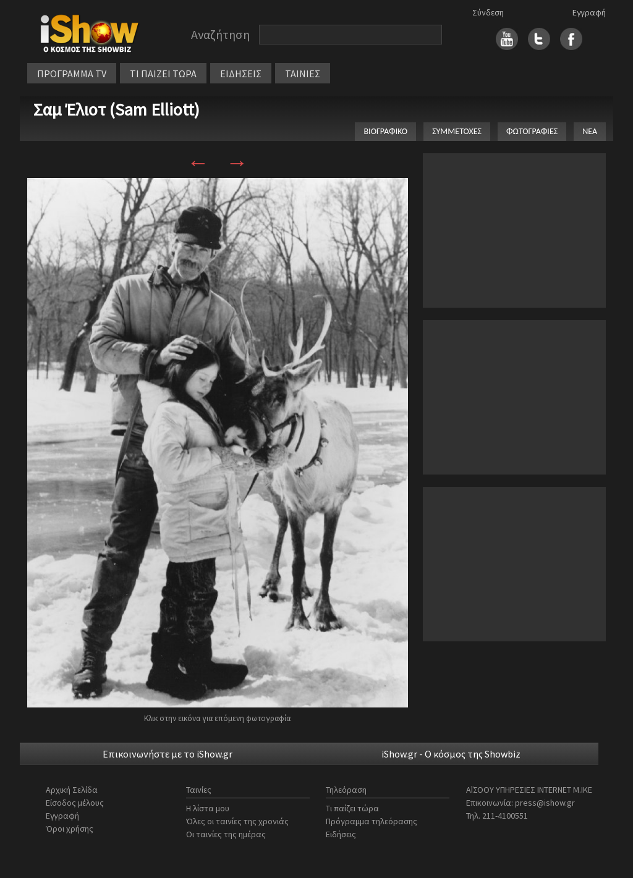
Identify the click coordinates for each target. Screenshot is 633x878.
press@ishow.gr (545, 802)
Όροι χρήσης (69, 828)
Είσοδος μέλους (75, 802)
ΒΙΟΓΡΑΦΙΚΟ (385, 131)
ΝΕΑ (589, 131)
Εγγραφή (589, 12)
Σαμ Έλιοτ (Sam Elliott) (116, 109)
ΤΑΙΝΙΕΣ (302, 73)
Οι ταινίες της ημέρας (226, 834)
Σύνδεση (488, 12)
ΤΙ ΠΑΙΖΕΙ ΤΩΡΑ (163, 73)
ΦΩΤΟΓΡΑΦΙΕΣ (532, 131)
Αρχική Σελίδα (72, 789)
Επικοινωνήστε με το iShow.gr (167, 754)
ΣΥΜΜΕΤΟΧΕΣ (457, 131)
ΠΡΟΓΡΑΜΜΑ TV (71, 73)
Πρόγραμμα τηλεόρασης (371, 821)
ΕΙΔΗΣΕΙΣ (240, 73)
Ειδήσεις (341, 834)
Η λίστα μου (207, 808)
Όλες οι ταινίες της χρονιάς (237, 821)
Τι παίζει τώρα (352, 808)
